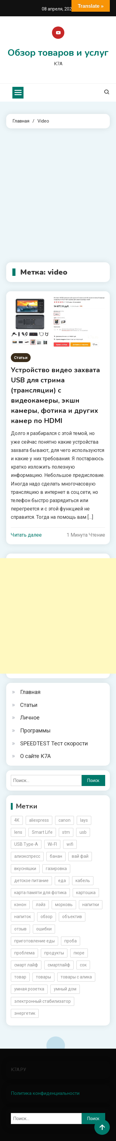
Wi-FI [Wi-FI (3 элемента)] (52, 844)
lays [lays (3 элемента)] (84, 820)
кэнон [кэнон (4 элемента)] (20, 904)
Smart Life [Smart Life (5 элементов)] (42, 832)
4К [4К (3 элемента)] (16, 820)
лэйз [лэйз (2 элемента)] (40, 904)
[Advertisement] (58, 195)
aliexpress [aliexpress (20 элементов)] (39, 820)
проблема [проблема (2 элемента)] (24, 952)
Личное (30, 717)
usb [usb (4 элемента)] (83, 832)
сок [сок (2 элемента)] (83, 964)
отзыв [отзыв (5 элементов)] (20, 928)
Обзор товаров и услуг (58, 52)
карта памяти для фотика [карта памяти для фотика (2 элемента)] (40, 892)
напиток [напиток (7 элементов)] (22, 916)
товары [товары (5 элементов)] (43, 976)
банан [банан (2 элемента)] (56, 856)
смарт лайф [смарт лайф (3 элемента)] (26, 964)
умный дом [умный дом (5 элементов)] (65, 988)
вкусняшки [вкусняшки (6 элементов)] (25, 868)
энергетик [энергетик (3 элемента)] (24, 1013)
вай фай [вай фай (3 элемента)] (80, 856)
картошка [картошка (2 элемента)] (86, 892)
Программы (35, 730)
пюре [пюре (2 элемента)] (79, 952)
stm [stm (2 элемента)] (66, 832)
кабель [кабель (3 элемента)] (82, 880)
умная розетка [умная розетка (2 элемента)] (29, 988)
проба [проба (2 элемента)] (70, 940)
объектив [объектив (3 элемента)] (72, 916)
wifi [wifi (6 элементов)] (70, 844)
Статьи (21, 357)
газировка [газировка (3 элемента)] (56, 868)
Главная (30, 692)
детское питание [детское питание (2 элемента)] (31, 880)
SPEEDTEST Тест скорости (54, 743)
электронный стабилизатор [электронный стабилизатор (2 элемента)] (42, 1001)
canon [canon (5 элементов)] (64, 820)
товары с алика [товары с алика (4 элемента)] (76, 976)
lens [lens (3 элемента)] (18, 832)
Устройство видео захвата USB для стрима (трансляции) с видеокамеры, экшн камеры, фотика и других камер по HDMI (55, 395)
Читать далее (26, 535)
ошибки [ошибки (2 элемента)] (44, 928)
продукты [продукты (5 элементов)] (54, 952)
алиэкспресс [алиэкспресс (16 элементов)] (27, 856)
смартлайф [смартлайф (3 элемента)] (59, 964)
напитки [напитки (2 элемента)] (90, 904)
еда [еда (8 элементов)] (62, 880)
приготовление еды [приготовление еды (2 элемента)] (34, 940)
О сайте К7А (35, 756)
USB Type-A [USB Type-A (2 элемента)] (26, 844)
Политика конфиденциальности (45, 1093)
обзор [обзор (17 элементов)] (47, 916)
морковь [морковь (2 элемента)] (64, 904)
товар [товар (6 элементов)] (20, 976)
